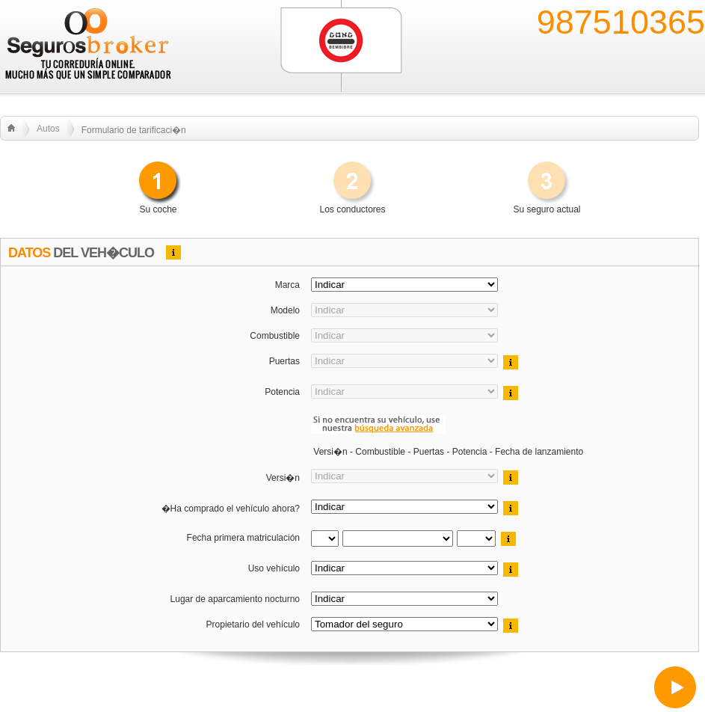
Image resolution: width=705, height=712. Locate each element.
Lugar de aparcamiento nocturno (233, 599)
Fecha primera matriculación (242, 538)
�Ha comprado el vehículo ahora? (229, 508)
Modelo (284, 310)
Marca (286, 285)
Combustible (273, 336)
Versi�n (281, 478)
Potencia (281, 392)
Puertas (283, 361)
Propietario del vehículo (251, 624)
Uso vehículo (272, 568)
